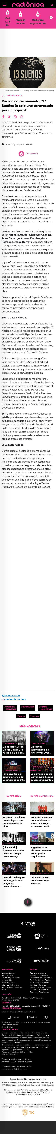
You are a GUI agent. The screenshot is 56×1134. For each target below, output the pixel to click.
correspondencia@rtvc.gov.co (14, 1040)
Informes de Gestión (10, 985)
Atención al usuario (38, 973)
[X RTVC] (45, 1017)
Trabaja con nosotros (39, 975)
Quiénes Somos (8, 973)
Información (28, 707)
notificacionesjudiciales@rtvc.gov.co (17, 1062)
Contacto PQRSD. (14, 1043)
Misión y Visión (7, 975)
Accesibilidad (7, 1027)
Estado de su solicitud (39, 990)
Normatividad (7, 980)
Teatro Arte (14, 96)
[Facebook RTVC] (31, 1017)
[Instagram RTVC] (14, 1017)
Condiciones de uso (10, 1025)
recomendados (11, 743)
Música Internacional (41, 874)
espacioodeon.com (14, 699)
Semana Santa (38, 843)
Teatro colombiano (46, 708)
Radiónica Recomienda (11, 708)
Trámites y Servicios (38, 985)
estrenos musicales (40, 813)
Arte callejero (39, 743)
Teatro (22, 716)
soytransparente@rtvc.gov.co (14, 1069)
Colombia (8, 874)
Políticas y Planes (9, 983)
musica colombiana (12, 813)
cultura (35, 716)
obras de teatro (11, 770)
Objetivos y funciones (11, 978)
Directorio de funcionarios (40, 987)
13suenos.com (11, 695)
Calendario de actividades (41, 978)
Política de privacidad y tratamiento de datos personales (26, 1022)
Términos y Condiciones (39, 992)
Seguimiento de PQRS (19, 1050)
